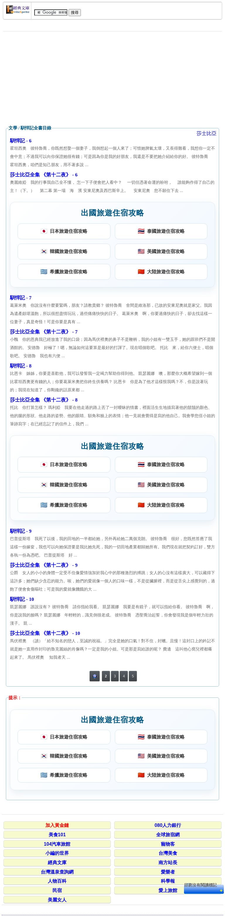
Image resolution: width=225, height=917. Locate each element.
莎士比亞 (207, 133)
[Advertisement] (112, 78)
